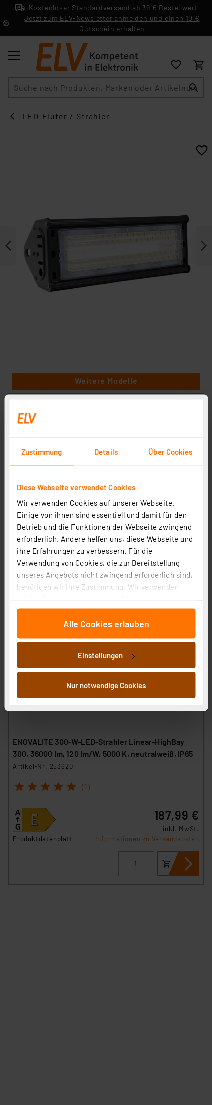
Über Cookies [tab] (170, 451)
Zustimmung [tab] (41, 451)
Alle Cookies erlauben (106, 623)
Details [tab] (106, 451)
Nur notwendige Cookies (106, 684)
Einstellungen (106, 655)
